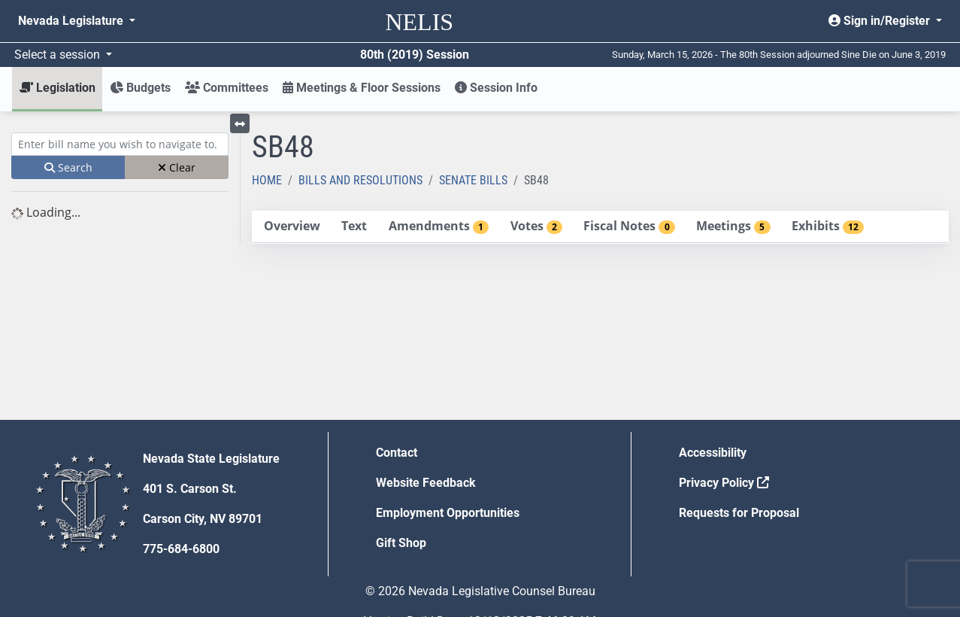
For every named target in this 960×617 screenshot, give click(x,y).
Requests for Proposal (739, 513)
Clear (176, 167)
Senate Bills (473, 180)
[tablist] (600, 227)
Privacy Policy (724, 483)
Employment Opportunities (447, 513)
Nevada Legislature (72, 21)
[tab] (292, 226)
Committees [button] (226, 88)
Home (267, 180)
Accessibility (712, 452)
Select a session (58, 54)
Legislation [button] (57, 88)
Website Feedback (426, 483)
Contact (396, 452)
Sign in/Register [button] (880, 21)
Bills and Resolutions (360, 180)
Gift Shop (401, 543)
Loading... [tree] (45, 212)
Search (68, 167)
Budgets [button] (140, 88)
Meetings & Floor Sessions (362, 88)
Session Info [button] (496, 88)
